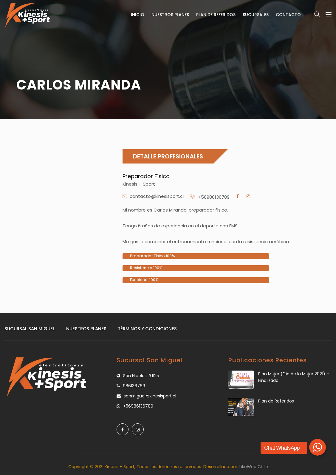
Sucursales (256, 15)
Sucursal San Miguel (29, 329)
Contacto (288, 15)
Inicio (137, 15)
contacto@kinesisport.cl (157, 196)
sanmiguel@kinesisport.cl (150, 396)
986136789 (134, 386)
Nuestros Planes (170, 15)
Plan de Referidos (216, 15)
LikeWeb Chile (253, 467)
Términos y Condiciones (147, 329)
